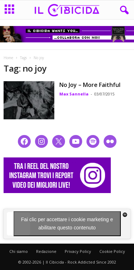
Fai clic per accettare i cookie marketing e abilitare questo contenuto (67, 223)
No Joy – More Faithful (89, 85)
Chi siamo (18, 251)
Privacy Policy (78, 251)
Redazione (46, 251)
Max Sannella (74, 94)
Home (8, 57)
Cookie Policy (112, 251)
